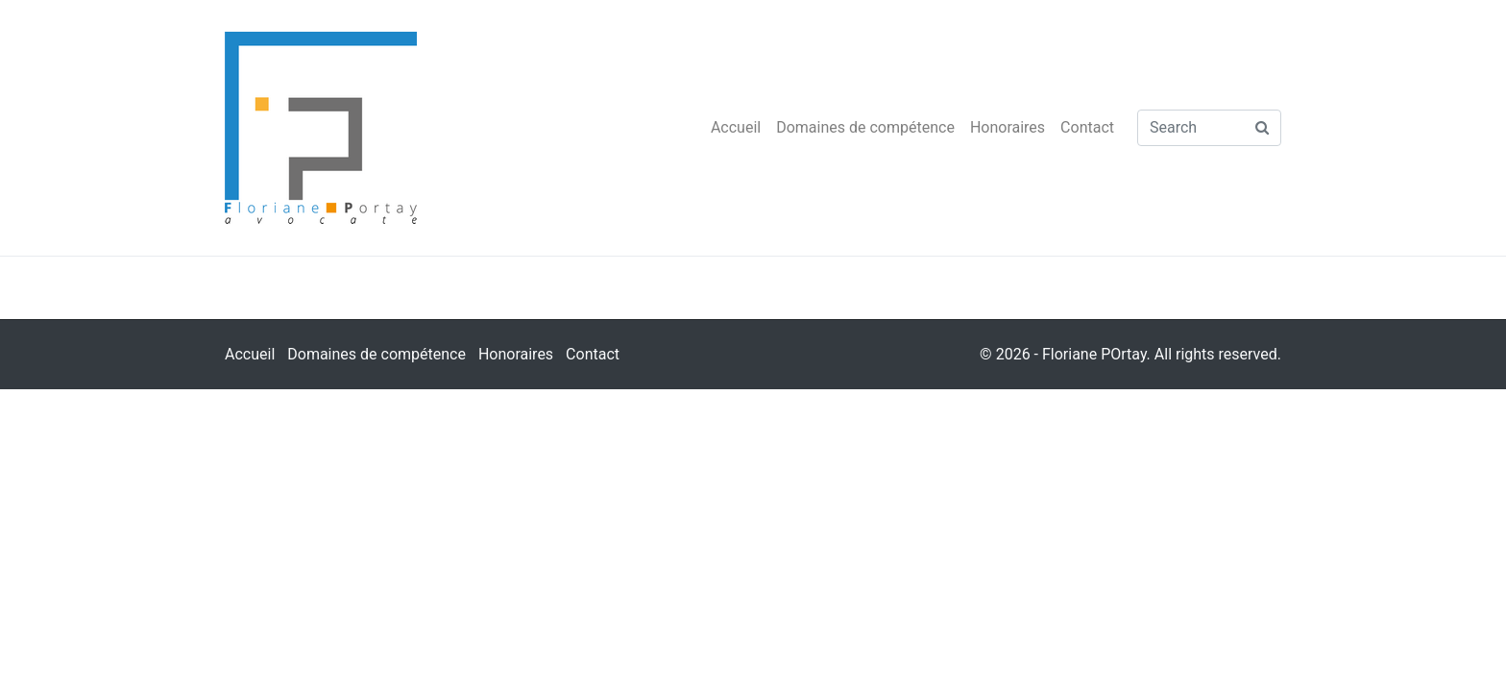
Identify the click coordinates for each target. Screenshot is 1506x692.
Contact (1087, 127)
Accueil (736, 127)
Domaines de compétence (865, 127)
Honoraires (1007, 127)
